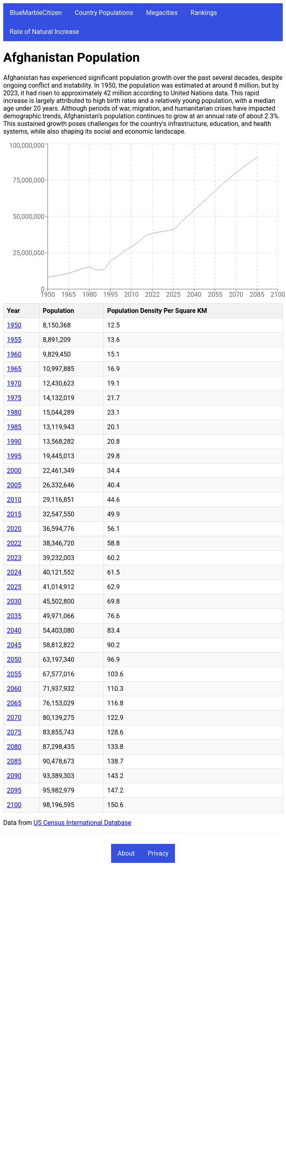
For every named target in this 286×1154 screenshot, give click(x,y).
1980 (14, 412)
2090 (14, 776)
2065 (14, 703)
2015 (14, 514)
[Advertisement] (75, 949)
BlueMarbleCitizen (36, 13)
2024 (14, 572)
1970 (14, 383)
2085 (14, 761)
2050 (14, 659)
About (126, 853)
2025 (14, 587)
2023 (14, 558)
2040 (14, 630)
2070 (14, 718)
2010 (14, 500)
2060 (14, 688)
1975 (14, 398)
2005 (14, 485)
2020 (14, 529)
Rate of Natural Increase (44, 32)
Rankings (204, 13)
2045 (14, 645)
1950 (14, 325)
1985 (14, 427)
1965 (14, 369)
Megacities (162, 13)
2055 (14, 674)
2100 (14, 805)
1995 (14, 456)
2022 (14, 543)
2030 (14, 601)
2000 (14, 470)
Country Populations (104, 13)
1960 (14, 354)
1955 (14, 340)
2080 (14, 747)
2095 (14, 790)
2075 (14, 732)
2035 (14, 616)
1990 (14, 441)
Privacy (157, 853)
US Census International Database (82, 823)
